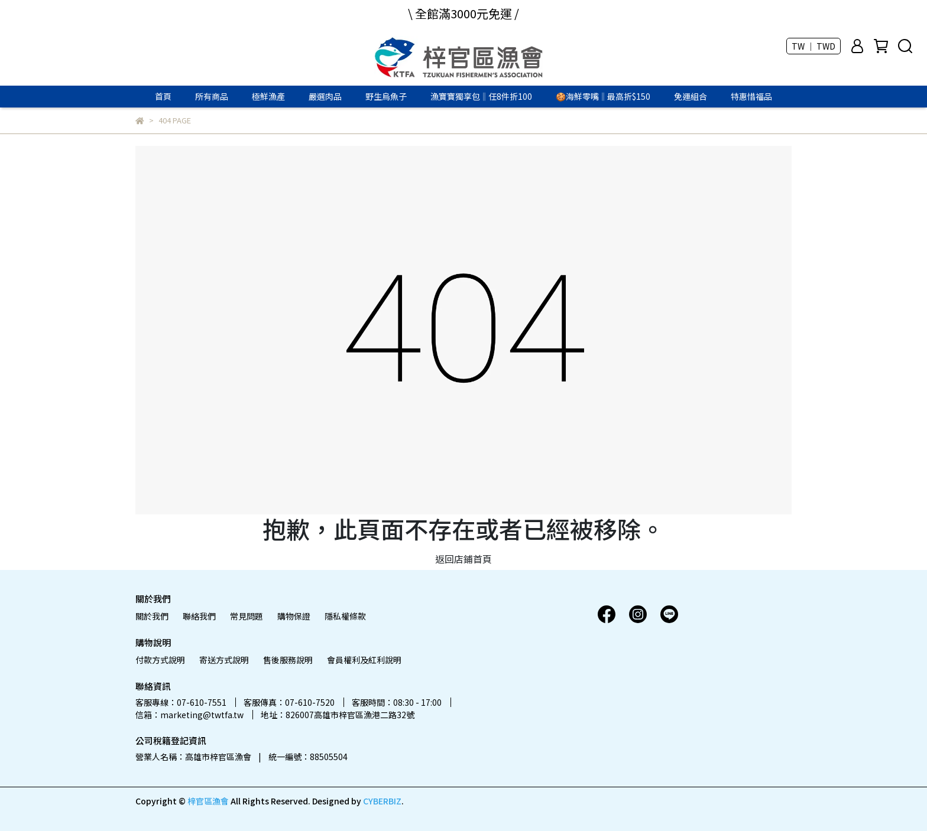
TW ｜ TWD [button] (813, 46)
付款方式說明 (160, 660)
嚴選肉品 (325, 96)
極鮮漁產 (268, 96)
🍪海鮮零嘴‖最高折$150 (603, 96)
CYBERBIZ (382, 801)
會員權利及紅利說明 (364, 660)
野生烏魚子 (386, 96)
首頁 (163, 96)
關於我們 (151, 616)
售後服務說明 (288, 660)
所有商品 (211, 96)
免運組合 (690, 96)
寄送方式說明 (224, 660)
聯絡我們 (199, 616)
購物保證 (293, 616)
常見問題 (246, 616)
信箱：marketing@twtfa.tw (189, 715)
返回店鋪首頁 (463, 559)
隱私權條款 (345, 616)
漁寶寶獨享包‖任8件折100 (481, 96)
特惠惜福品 (751, 96)
